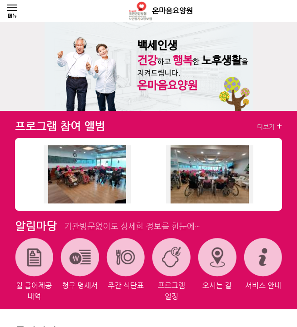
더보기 (269, 126)
